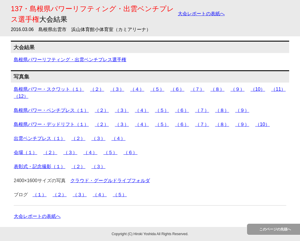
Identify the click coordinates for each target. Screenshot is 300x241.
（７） (197, 89)
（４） (137, 89)
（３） (117, 89)
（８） (217, 89)
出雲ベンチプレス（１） (39, 138)
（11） (278, 89)
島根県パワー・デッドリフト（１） (51, 124)
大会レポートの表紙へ (201, 13)
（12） (21, 96)
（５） (157, 89)
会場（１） (25, 152)
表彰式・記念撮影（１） (39, 166)
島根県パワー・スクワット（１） (49, 89)
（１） (40, 194)
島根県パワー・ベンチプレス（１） (51, 110)
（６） (177, 89)
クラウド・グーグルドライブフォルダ (110, 180)
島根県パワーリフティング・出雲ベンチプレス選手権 (70, 59)
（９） (238, 89)
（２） (97, 89)
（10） (257, 89)
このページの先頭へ (275, 229)
